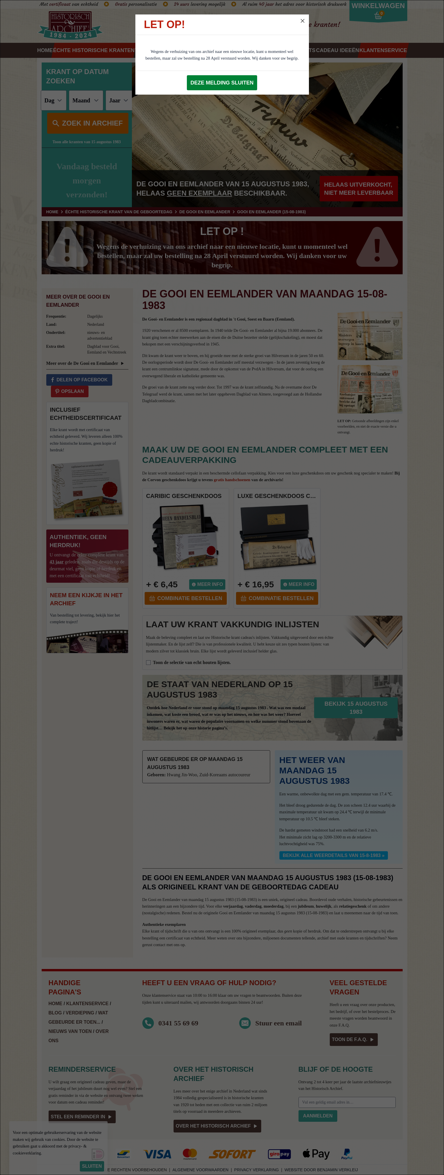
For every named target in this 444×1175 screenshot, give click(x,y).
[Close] (302, 20)
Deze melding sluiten (221, 83)
